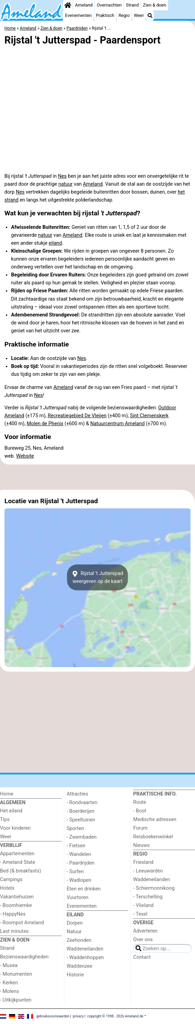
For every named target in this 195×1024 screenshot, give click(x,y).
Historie (75, 975)
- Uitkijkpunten (15, 1000)
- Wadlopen (79, 880)
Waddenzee (79, 966)
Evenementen (78, 15)
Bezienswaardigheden (24, 957)
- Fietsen (76, 846)
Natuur (74, 932)
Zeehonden (79, 940)
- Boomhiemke (16, 905)
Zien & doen (154, 5)
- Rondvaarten (82, 803)
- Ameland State (17, 862)
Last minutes (14, 931)
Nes (62, 176)
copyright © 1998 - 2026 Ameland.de (115, 1016)
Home (6, 794)
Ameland (84, 5)
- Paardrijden (81, 863)
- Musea (9, 965)
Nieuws (141, 845)
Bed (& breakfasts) (20, 871)
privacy (78, 1016)
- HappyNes (13, 914)
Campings (11, 879)
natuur (65, 184)
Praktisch (105, 15)
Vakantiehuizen (17, 897)
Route (139, 802)
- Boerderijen (80, 811)
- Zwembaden (82, 837)
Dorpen (75, 923)
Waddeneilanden (85, 949)
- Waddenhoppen (85, 957)
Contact (141, 957)
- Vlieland (143, 905)
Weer (139, 15)
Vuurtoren (78, 897)
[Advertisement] (97, 477)
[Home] (68, 5)
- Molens (9, 991)
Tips (5, 819)
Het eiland (11, 811)
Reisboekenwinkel (153, 837)
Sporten (75, 828)
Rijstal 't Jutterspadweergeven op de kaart (97, 577)
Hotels (7, 888)
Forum (140, 828)
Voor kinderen (15, 828)
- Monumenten (16, 974)
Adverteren (145, 931)
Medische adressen (154, 819)
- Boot (139, 811)
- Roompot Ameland (22, 923)
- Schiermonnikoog (154, 888)
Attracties (77, 794)
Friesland (143, 862)
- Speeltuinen (81, 820)
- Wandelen (79, 854)
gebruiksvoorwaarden (52, 1016)
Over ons (142, 940)
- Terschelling (147, 897)
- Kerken (9, 983)
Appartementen (17, 854)
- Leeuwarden (148, 871)
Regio (124, 15)
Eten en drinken (84, 889)
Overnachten (109, 5)
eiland (55, 243)
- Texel (140, 914)
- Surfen (75, 872)
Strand (132, 5)
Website (25, 456)
